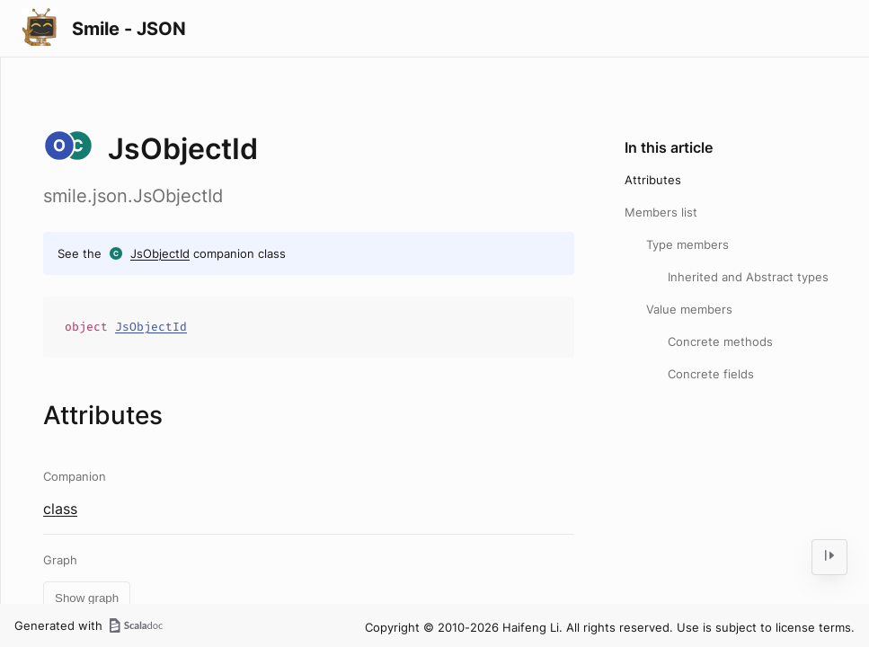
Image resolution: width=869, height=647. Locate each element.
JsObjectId (160, 253)
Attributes (653, 180)
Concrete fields (711, 374)
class (60, 509)
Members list (661, 212)
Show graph (87, 598)
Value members (689, 309)
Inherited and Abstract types (748, 277)
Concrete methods (720, 341)
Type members (687, 244)
